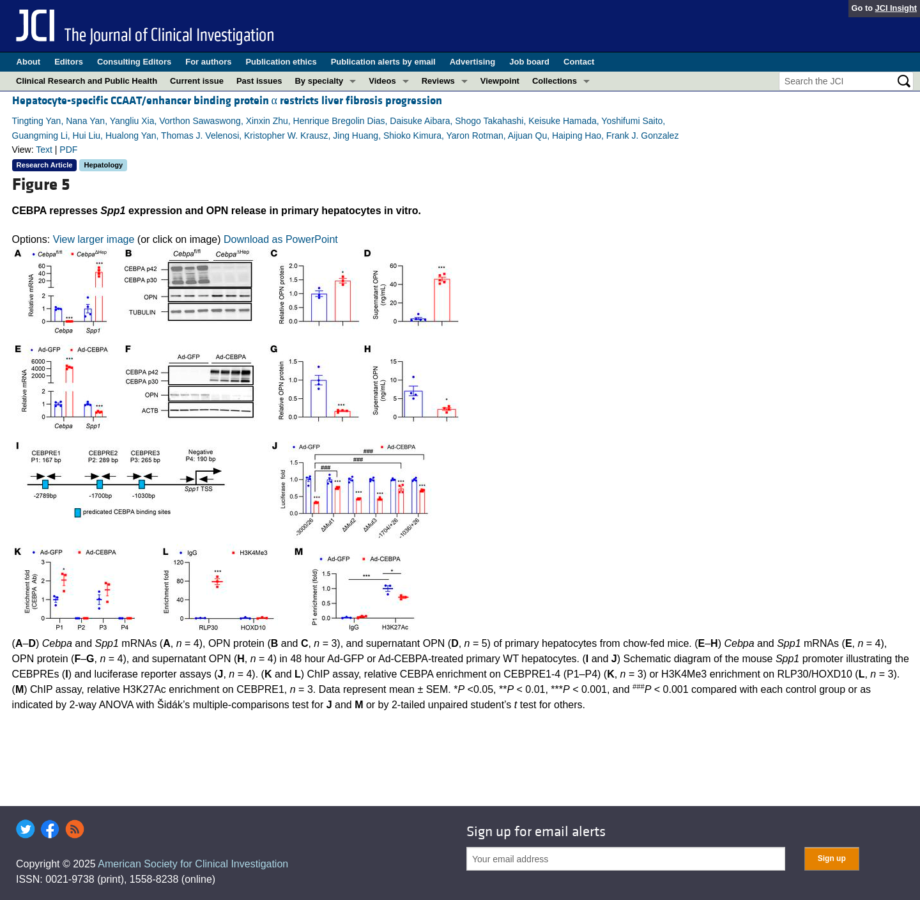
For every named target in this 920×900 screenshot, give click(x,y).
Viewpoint (499, 81)
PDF (68, 149)
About (29, 61)
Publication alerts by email (383, 61)
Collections (554, 81)
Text (44, 149)
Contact (579, 61)
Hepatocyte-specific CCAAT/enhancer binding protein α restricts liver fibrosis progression (227, 100)
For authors (208, 61)
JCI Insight (896, 8)
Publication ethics (280, 61)
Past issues (259, 81)
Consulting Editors (134, 61)
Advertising (473, 61)
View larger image (94, 239)
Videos (382, 81)
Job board (529, 61)
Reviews (438, 81)
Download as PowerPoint (281, 239)
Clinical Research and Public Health (86, 81)
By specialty (319, 81)
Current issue (197, 81)
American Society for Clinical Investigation (193, 863)
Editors (68, 61)
